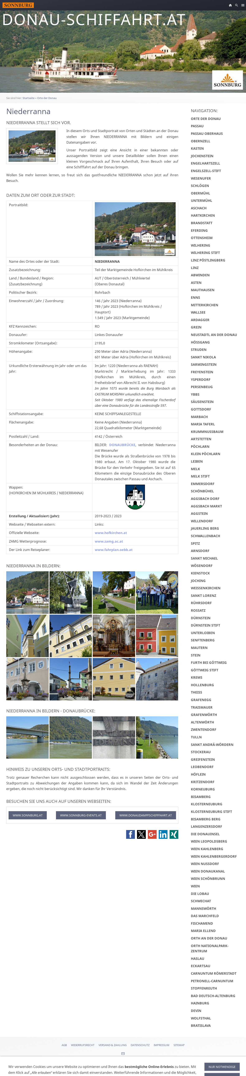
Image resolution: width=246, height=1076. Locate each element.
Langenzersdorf (206, 826)
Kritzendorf (202, 782)
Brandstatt (201, 223)
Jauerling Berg (205, 528)
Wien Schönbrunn (208, 878)
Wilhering (200, 245)
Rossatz (198, 610)
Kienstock (200, 573)
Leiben (197, 461)
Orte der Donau (47, 98)
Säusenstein (202, 401)
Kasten (197, 148)
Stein (195, 655)
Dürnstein (200, 618)
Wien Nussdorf (205, 863)
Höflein (198, 774)
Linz (195, 267)
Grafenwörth (204, 714)
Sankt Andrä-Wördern (212, 744)
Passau (197, 126)
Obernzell (200, 141)
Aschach (199, 208)
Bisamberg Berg (206, 819)
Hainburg (200, 1003)
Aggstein (199, 513)
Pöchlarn (200, 446)
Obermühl (200, 193)
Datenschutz (140, 1045)
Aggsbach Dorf (205, 498)
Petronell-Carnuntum (212, 981)
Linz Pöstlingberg (208, 260)
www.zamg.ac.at (109, 541)
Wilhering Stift (205, 252)
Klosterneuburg (206, 804)
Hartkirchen (203, 215)
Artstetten (201, 439)
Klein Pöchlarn (205, 454)
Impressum (161, 1045)
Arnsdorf (200, 550)
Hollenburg (202, 685)
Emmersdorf (202, 483)
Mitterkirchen (204, 305)
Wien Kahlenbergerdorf (214, 856)
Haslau (197, 958)
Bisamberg (201, 796)
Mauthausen (202, 290)
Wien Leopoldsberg (209, 841)
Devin (196, 1010)
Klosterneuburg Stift (211, 811)
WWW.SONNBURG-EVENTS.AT (81, 815)
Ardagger (200, 320)
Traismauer (202, 707)
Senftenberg (203, 640)
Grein (196, 327)
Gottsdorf (201, 409)
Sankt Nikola (203, 357)
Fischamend (202, 923)
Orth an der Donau (209, 938)
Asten (196, 282)
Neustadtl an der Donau (214, 334)
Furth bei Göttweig (209, 662)
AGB (64, 1045)
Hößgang (200, 342)
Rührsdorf (201, 603)
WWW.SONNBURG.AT (28, 815)
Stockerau (201, 752)
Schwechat (201, 901)
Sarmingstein (204, 364)
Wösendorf (202, 565)
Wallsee (198, 312)
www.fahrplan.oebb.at (114, 549)
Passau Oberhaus (207, 133)
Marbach (199, 416)
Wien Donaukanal (208, 871)
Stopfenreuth (204, 988)
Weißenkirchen (206, 588)
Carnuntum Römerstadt (213, 973)
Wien (195, 886)
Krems (196, 677)
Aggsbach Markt (206, 506)
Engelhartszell (205, 163)
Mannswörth (203, 908)
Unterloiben (203, 633)
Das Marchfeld (205, 916)
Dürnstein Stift (205, 625)
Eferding (199, 230)
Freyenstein (202, 372)
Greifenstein (203, 759)
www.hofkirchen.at (111, 532)
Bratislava (201, 1025)
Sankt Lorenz (203, 595)
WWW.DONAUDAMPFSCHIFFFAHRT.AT (145, 815)
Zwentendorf (203, 729)
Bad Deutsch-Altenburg (213, 996)
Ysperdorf (200, 379)
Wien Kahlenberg (207, 849)
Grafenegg (201, 700)
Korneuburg (203, 789)
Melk (195, 469)
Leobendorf (202, 767)
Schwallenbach (205, 536)
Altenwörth (202, 722)
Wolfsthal (201, 1018)
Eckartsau (200, 966)
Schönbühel (202, 491)
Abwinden (200, 275)
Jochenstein (202, 156)
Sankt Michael (204, 558)
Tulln (196, 737)
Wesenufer (201, 178)
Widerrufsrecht (82, 1045)
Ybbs (195, 394)
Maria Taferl (203, 424)
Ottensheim (202, 238)
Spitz (195, 543)
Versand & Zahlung (113, 1045)
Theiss (196, 692)
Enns (195, 297)
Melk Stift (200, 476)
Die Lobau (200, 893)
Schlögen (200, 185)
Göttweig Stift (204, 670)
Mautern (199, 647)
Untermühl (201, 200)
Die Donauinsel (205, 834)
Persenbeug (202, 387)
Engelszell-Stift (206, 171)
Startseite (28, 98)
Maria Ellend (203, 930)
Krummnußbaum (207, 431)
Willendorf (202, 521)
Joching (198, 580)
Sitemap (179, 1045)
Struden (199, 349)
